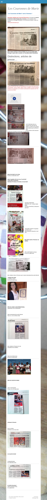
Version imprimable (13, 496)
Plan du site (21, 496)
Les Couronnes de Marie (23, 8)
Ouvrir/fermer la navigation (23, 1)
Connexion (36, 496)
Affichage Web (35, 497)
